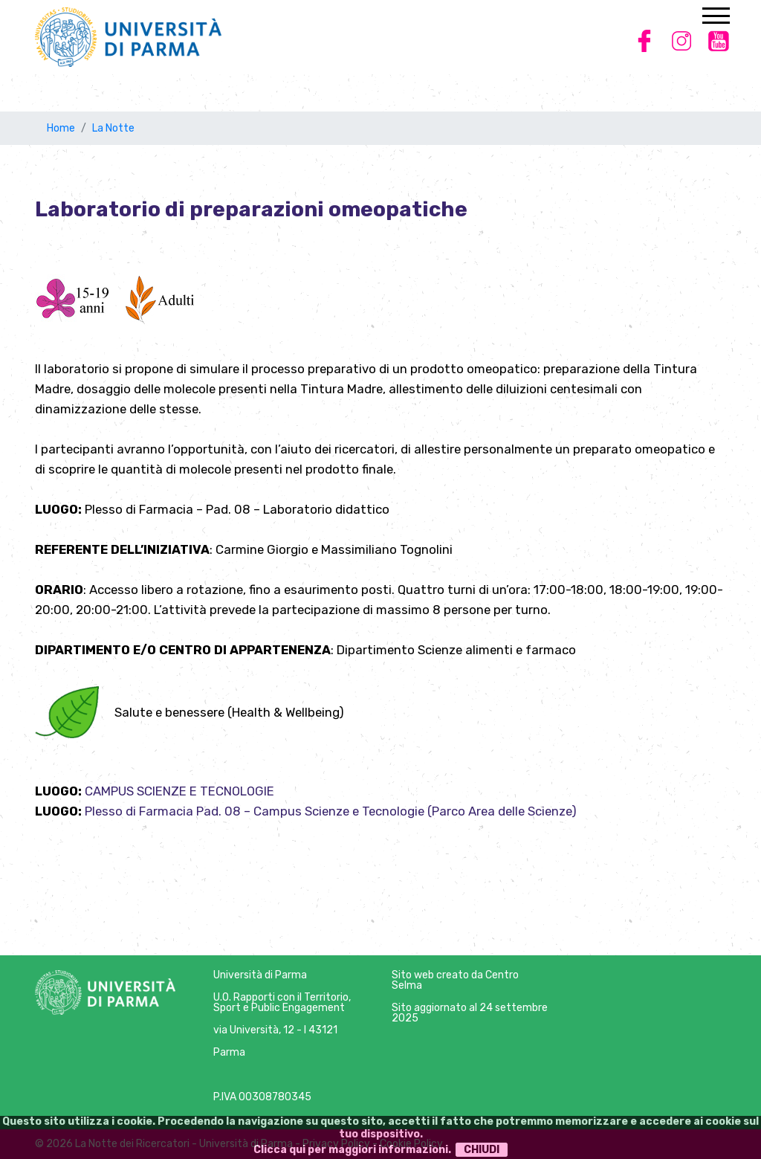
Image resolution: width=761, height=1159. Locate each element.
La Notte (113, 128)
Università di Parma (260, 975)
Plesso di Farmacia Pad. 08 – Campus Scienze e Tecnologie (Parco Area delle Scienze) (331, 811)
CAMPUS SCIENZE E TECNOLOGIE (179, 791)
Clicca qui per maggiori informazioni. (352, 1149)
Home (61, 128)
